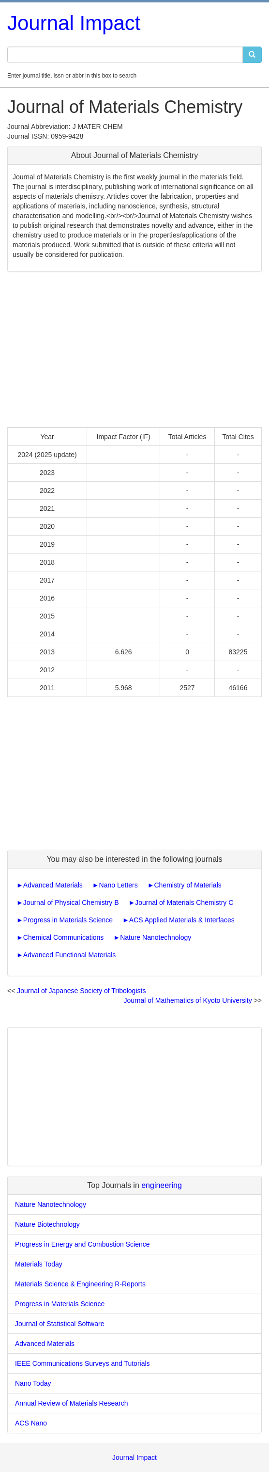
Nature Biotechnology (47, 1224)
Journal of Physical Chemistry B (71, 902)
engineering (161, 1185)
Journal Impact (73, 23)
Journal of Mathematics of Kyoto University (187, 1000)
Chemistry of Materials (187, 885)
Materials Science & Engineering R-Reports (80, 1284)
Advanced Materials (53, 885)
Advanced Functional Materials (69, 955)
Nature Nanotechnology (155, 937)
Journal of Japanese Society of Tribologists (81, 991)
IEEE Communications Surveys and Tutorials (82, 1363)
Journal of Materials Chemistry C (184, 902)
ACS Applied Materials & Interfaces (182, 920)
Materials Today (38, 1264)
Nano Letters (118, 885)
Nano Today (33, 1383)
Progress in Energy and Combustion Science (82, 1244)
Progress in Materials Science (68, 920)
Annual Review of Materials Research (71, 1403)
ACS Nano (31, 1423)
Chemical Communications (63, 937)
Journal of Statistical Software (59, 1324)
